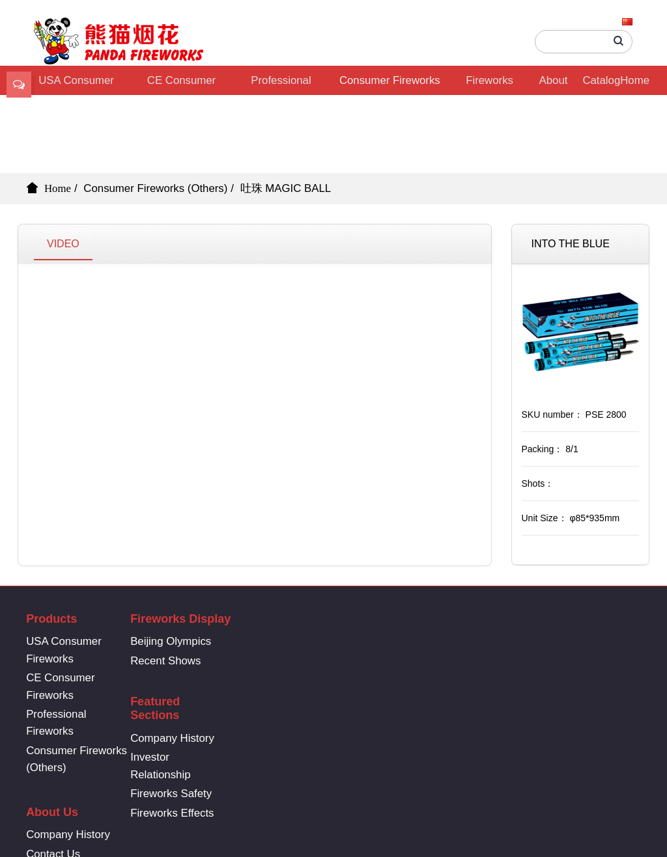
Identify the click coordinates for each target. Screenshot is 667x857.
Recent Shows (179, 661)
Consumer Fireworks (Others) (389, 84)
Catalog (601, 80)
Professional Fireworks (281, 84)
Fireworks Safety (302, 711)
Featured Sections (286, 626)
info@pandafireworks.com (568, 673)
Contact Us (407, 661)
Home (634, 80)
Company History (304, 655)
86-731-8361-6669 (568, 639)
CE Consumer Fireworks (181, 84)
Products (51, 618)
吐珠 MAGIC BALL (285, 188)
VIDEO (63, 243)
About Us (553, 84)
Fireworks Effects (303, 730)
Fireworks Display (489, 84)
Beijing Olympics (184, 641)
